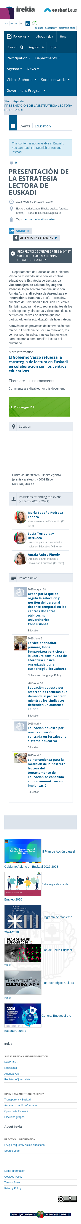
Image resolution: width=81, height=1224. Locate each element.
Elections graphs (14, 1117)
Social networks (55, 79)
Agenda (14, 69)
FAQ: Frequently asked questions (24, 1144)
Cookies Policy (13, 1176)
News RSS (10, 1062)
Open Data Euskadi (16, 1111)
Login (53, 47)
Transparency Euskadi (17, 1099)
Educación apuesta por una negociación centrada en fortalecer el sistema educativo (47, 734)
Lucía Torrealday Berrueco (41, 535)
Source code (12, 1150)
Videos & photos (21, 79)
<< (6, 23)
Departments (47, 58)
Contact (39, 28)
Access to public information (21, 1105)
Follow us (21, 36)
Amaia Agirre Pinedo (44, 554)
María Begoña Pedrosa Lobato (45, 515)
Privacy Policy (12, 1188)
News (33, 69)
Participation (18, 58)
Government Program (26, 90)
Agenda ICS (11, 1073)
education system (45, 219)
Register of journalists (17, 1079)
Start (7, 101)
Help (63, 36)
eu (16, 23)
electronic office (67, 28)
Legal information (14, 1170)
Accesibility (51, 28)
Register (34, 47)
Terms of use (12, 1182)
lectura (28, 219)
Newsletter (10, 1067)
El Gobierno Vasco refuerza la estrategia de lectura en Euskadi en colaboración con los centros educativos (38, 364)
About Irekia (44, 36)
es (12, 23)
